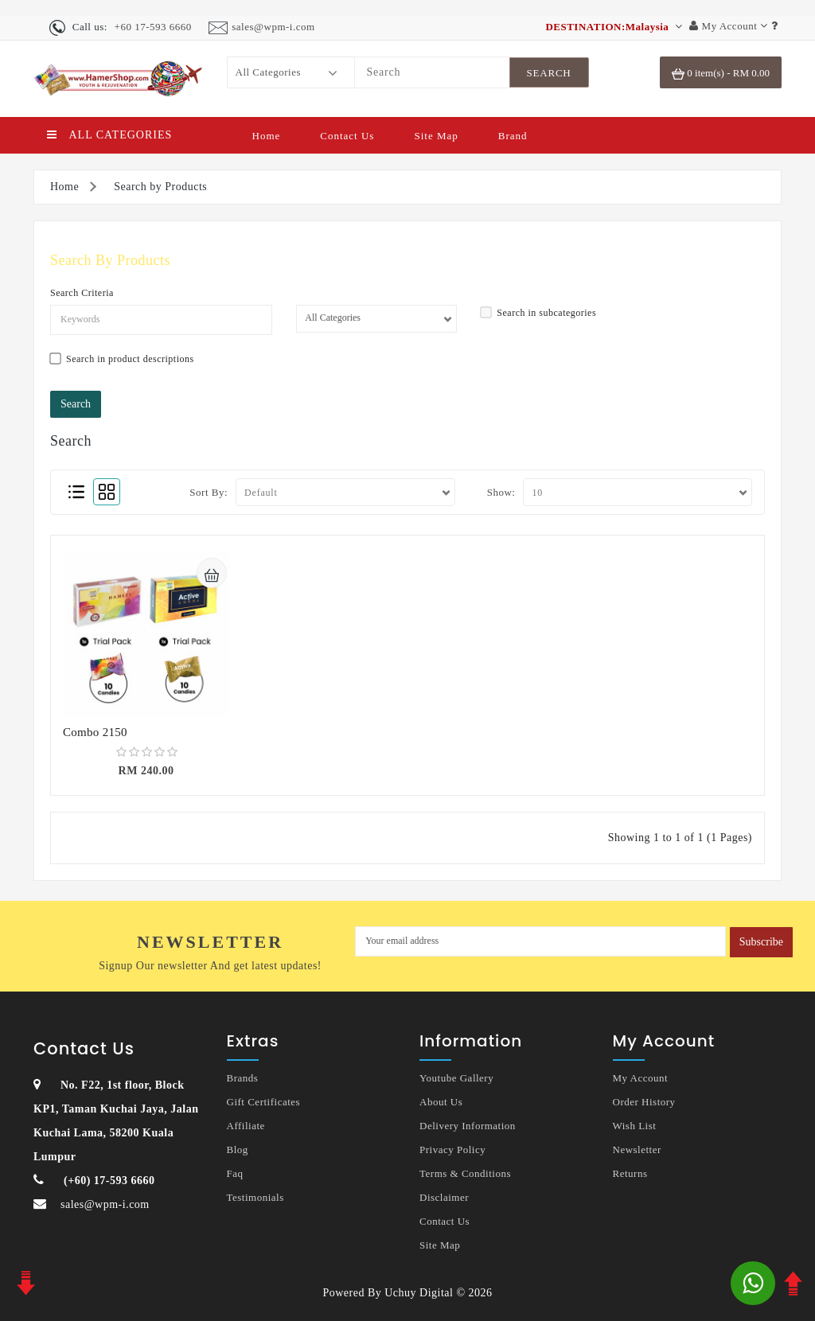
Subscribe (761, 942)
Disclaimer (444, 1197)
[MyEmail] (540, 941)
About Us (440, 1102)
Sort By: (208, 492)
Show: (501, 492)
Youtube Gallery (456, 1078)
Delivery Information (467, 1126)
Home (266, 136)
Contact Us (347, 136)
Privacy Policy (452, 1149)
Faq (235, 1173)
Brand (513, 136)
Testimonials (255, 1197)
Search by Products (160, 187)
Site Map (436, 136)
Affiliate (246, 1126)
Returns (630, 1173)
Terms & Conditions (465, 1173)
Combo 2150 (95, 732)
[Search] (432, 72)
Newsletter (637, 1149)
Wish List (635, 1126)
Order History (644, 1102)
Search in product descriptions (122, 359)
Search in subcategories (538, 313)
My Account (641, 1078)
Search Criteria (82, 292)
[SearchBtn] (549, 72)
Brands (243, 1078)
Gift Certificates (264, 1102)
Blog (237, 1149)
